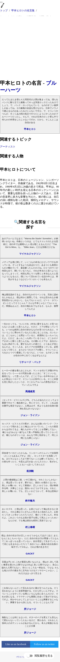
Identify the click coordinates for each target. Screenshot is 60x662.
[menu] (1, 2)
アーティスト (7, 146)
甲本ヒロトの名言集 (23, 10)
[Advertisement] (30, 48)
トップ (4, 10)
